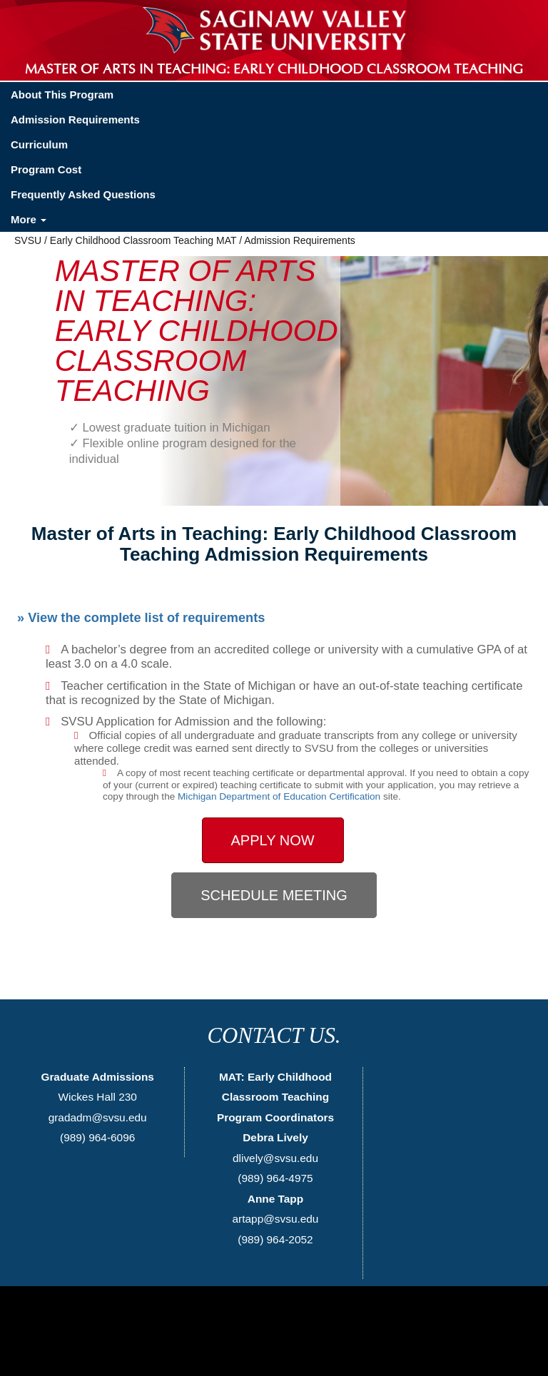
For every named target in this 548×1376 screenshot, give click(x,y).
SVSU (27, 240)
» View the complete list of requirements (141, 618)
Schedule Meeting (274, 895)
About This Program (62, 94)
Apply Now (273, 840)
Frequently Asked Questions (83, 194)
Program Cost (46, 169)
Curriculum (39, 144)
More (28, 219)
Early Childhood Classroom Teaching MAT (143, 240)
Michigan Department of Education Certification (279, 796)
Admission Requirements (75, 119)
